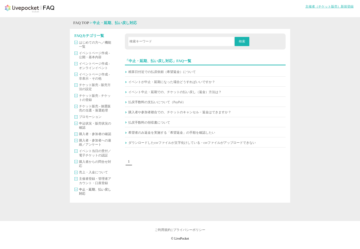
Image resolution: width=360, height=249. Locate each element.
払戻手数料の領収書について (149, 122)
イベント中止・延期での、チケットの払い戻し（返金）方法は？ (175, 92)
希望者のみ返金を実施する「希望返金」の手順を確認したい (171, 132)
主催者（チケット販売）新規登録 (329, 6)
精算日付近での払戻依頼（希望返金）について (162, 72)
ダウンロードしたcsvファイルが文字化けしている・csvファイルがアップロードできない (192, 142)
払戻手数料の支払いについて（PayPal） (157, 102)
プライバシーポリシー (189, 230)
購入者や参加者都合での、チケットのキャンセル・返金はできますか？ (179, 112)
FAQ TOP (81, 23)
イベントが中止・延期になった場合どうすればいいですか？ (171, 82)
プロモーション (90, 117)
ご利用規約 (163, 230)
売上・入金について (93, 172)
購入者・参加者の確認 (95, 134)
